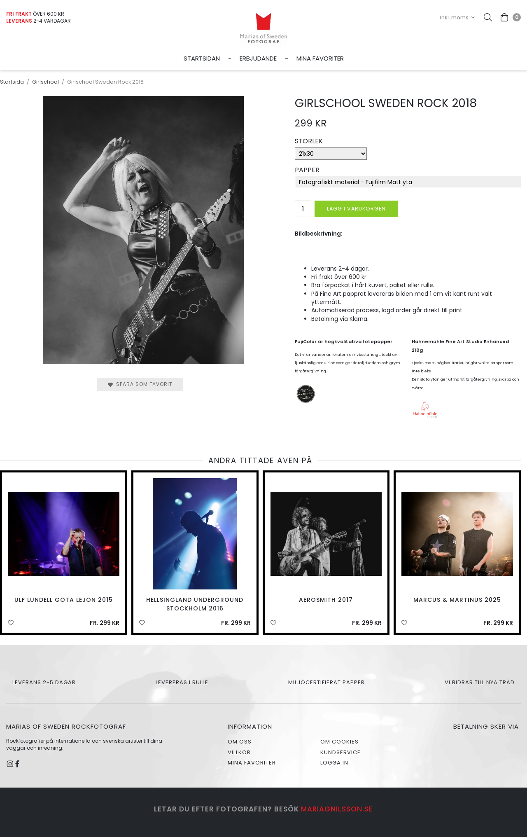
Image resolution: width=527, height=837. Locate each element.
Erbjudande (258, 58)
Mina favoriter (320, 58)
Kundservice (340, 752)
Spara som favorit (140, 384)
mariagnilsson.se (337, 809)
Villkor (239, 752)
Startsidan (202, 58)
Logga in (334, 763)
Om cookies (339, 742)
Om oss (240, 742)
